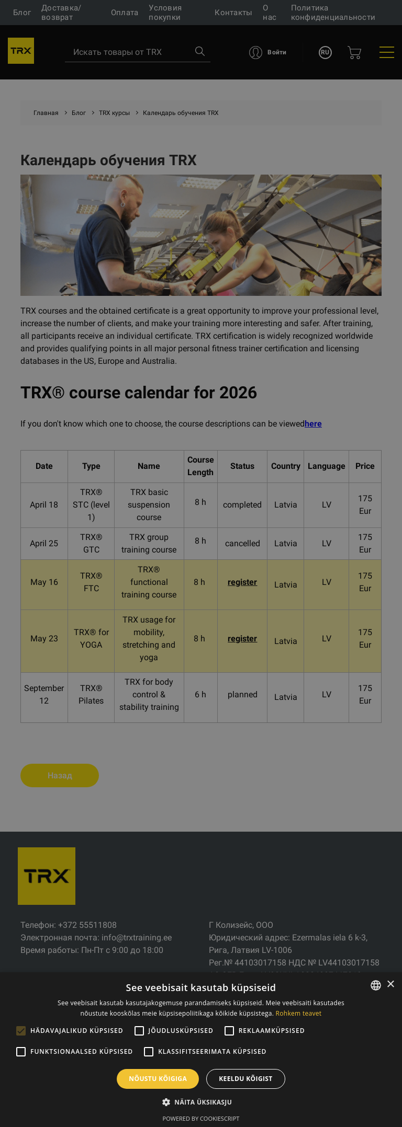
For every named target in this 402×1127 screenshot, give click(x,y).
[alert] (201, 563)
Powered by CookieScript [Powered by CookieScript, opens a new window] (201, 1118)
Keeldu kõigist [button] (246, 1078)
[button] (201, 1102)
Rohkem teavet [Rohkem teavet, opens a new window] (299, 1013)
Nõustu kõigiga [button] (158, 1078)
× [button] (390, 984)
